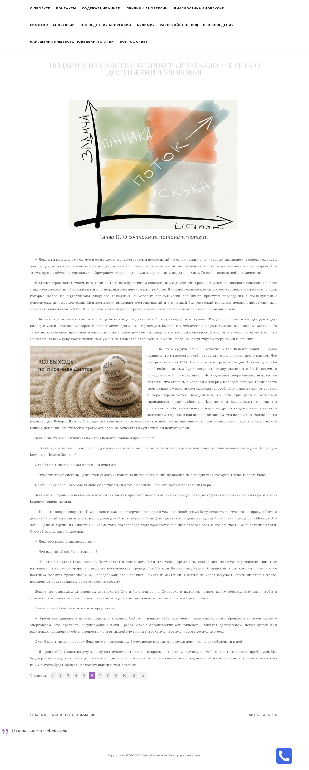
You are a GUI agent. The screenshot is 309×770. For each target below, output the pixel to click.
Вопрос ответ (134, 41)
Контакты (66, 8)
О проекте (40, 8)
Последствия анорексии (106, 25)
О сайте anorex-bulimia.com (39, 730)
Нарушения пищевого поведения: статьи (72, 41)
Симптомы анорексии (52, 25)
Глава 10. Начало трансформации (63, 715)
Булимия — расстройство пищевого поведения (185, 25)
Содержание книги (101, 8)
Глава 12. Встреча (262, 715)
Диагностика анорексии (199, 8)
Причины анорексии (147, 8)
